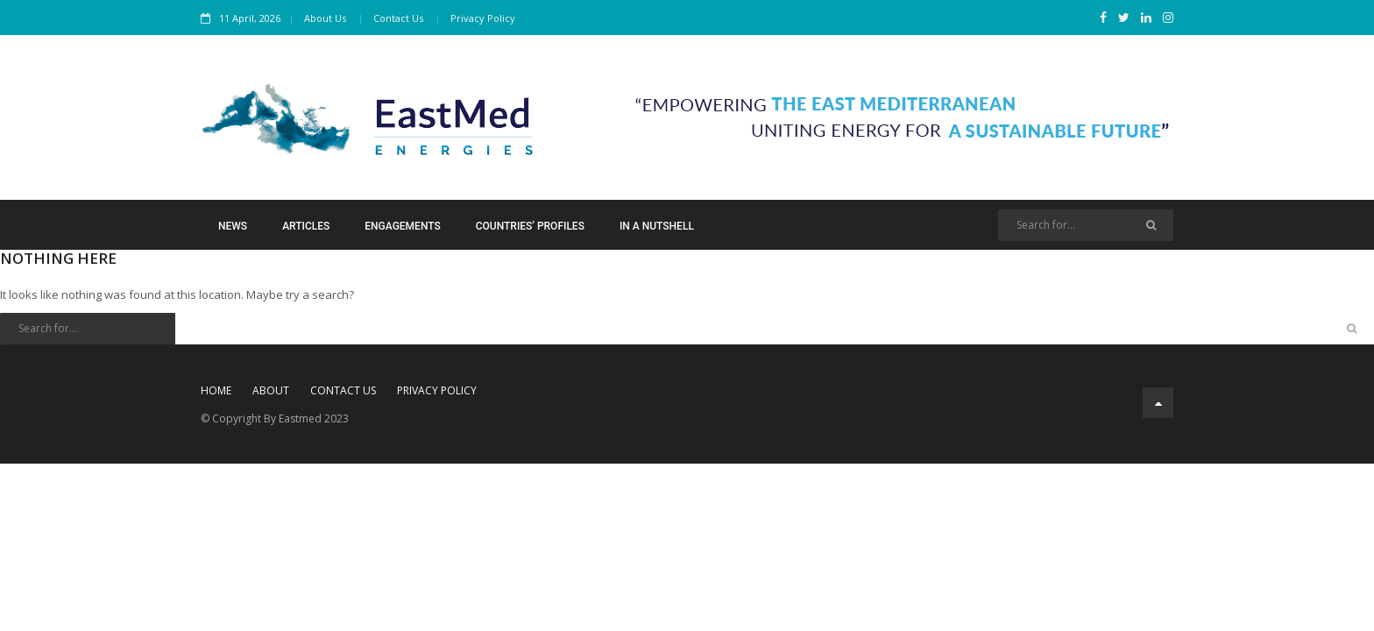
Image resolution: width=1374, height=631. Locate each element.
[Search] (1085, 225)
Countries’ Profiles (530, 226)
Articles (305, 226)
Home (216, 390)
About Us (325, 18)
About (270, 390)
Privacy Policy (482, 18)
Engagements (402, 226)
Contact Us (398, 18)
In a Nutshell (657, 226)
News (232, 226)
